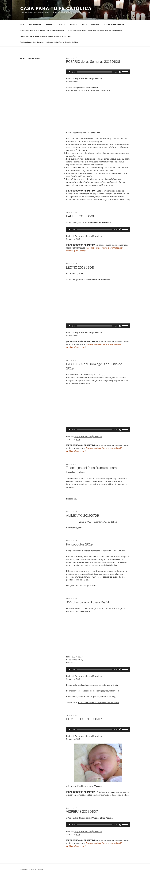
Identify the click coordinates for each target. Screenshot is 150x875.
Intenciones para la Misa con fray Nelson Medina (42, 30)
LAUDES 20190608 (80, 216)
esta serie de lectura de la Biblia (104, 685)
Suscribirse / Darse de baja (105, 522)
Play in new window (83, 78)
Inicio (22, 24)
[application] (98, 71)
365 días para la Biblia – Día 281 (89, 602)
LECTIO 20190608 (80, 267)
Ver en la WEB (85, 522)
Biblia (62, 24)
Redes (73, 24)
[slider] (94, 72)
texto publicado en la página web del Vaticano (98, 702)
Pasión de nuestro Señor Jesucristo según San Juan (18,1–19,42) (45, 36)
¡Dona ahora (79, 251)
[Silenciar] (120, 72)
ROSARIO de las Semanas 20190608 (93, 61)
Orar (84, 24)
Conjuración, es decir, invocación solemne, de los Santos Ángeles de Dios (49, 42)
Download (97, 78)
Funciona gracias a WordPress (31, 869)
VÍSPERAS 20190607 (82, 811)
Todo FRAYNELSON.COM (114, 24)
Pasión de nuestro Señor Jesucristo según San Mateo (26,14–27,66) (95, 30)
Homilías (50, 24)
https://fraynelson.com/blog (103, 696)
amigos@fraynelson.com (108, 691)
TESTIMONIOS (35, 24)
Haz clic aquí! (72, 499)
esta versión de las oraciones (87, 133)
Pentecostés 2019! (79, 544)
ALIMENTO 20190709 (82, 515)
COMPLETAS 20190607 (84, 719)
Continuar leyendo (74, 528)
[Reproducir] (69, 72)
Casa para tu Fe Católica (56, 8)
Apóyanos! (95, 24)
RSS (78, 82)
